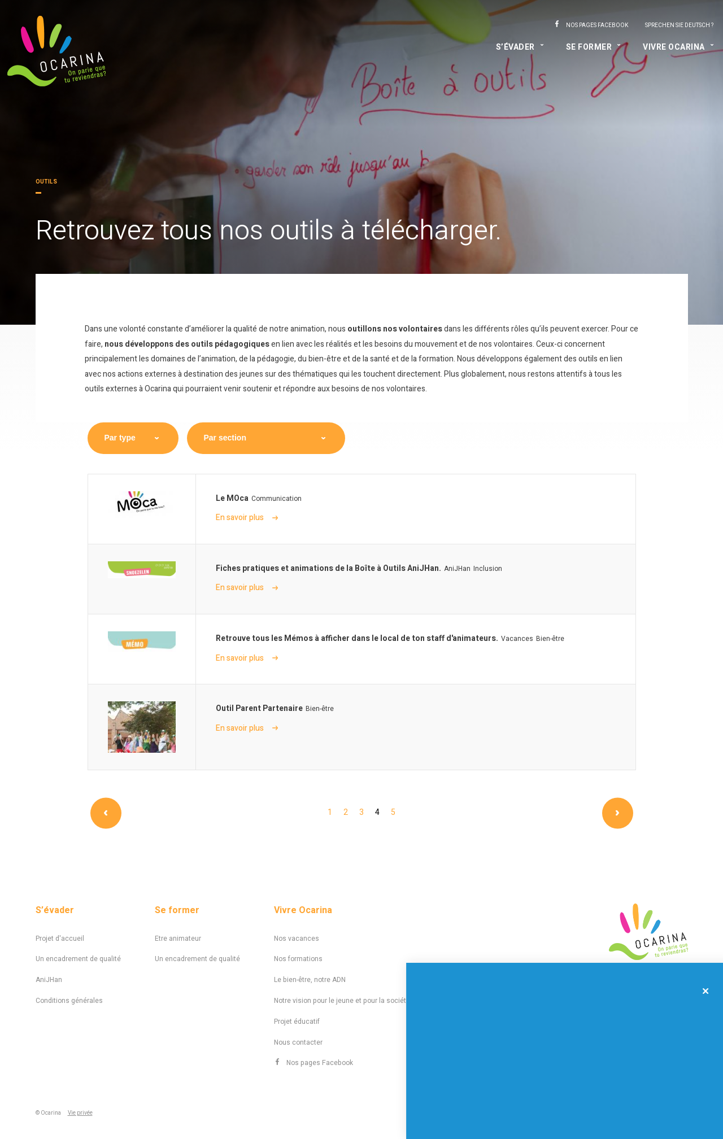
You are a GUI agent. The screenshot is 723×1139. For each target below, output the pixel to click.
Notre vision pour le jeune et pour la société (342, 1001)
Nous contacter (298, 1042)
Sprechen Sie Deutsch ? (679, 25)
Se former (589, 47)
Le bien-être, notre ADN (310, 980)
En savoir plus (247, 517)
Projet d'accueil (60, 938)
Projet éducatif (297, 1021)
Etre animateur (178, 938)
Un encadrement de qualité (78, 959)
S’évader (515, 47)
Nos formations (298, 959)
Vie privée (80, 1113)
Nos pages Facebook (597, 25)
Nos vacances (296, 938)
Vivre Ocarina (674, 47)
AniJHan (49, 980)
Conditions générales (69, 1001)
